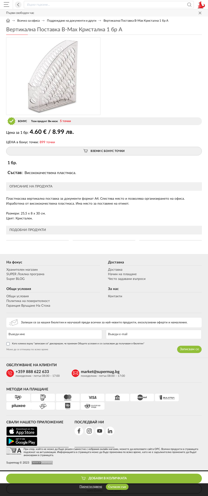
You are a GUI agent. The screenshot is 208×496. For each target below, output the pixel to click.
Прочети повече (90, 486)
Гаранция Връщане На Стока (28, 305)
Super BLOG (15, 279)
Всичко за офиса (28, 20)
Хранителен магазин (21, 269)
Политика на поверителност (28, 301)
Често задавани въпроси (127, 279)
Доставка (116, 262)
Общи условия (18, 289)
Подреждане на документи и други (71, 20)
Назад (18, 4)
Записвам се (189, 349)
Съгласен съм (117, 486)
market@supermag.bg (98, 372)
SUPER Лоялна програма (25, 274)
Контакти (115, 296)
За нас (113, 289)
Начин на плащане (122, 274)
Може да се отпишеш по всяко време (27, 349)
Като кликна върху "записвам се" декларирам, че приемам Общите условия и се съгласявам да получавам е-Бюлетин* (75, 343)
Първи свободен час (20, 13)
